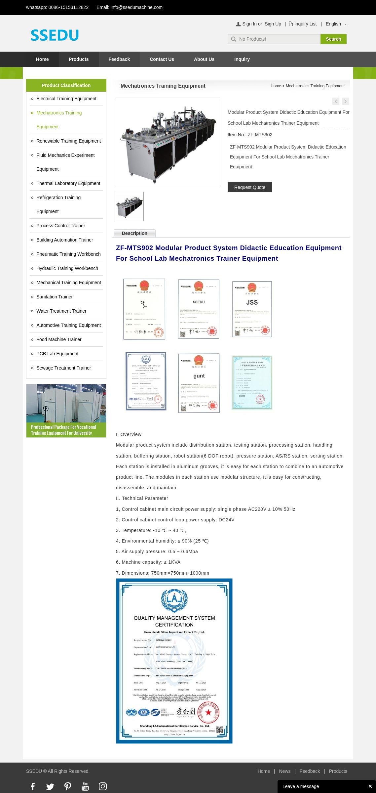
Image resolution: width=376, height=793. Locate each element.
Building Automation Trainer (65, 239)
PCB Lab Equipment (58, 353)
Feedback (119, 59)
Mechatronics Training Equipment (59, 119)
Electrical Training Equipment (66, 98)
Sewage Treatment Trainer (64, 368)
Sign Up (273, 23)
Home (42, 59)
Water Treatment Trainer (62, 311)
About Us (204, 59)
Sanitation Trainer (55, 296)
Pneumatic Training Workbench (69, 254)
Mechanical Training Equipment (69, 282)
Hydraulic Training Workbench (67, 268)
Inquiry (242, 59)
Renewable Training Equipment (69, 141)
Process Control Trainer (61, 225)
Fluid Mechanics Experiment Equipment (66, 162)
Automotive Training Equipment (69, 325)
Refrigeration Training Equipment (59, 204)
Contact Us (162, 59)
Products (79, 59)
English (333, 23)
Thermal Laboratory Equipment (68, 183)
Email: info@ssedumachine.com (129, 7)
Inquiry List (305, 23)
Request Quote (249, 187)
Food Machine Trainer (59, 339)
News (284, 771)
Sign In (250, 23)
